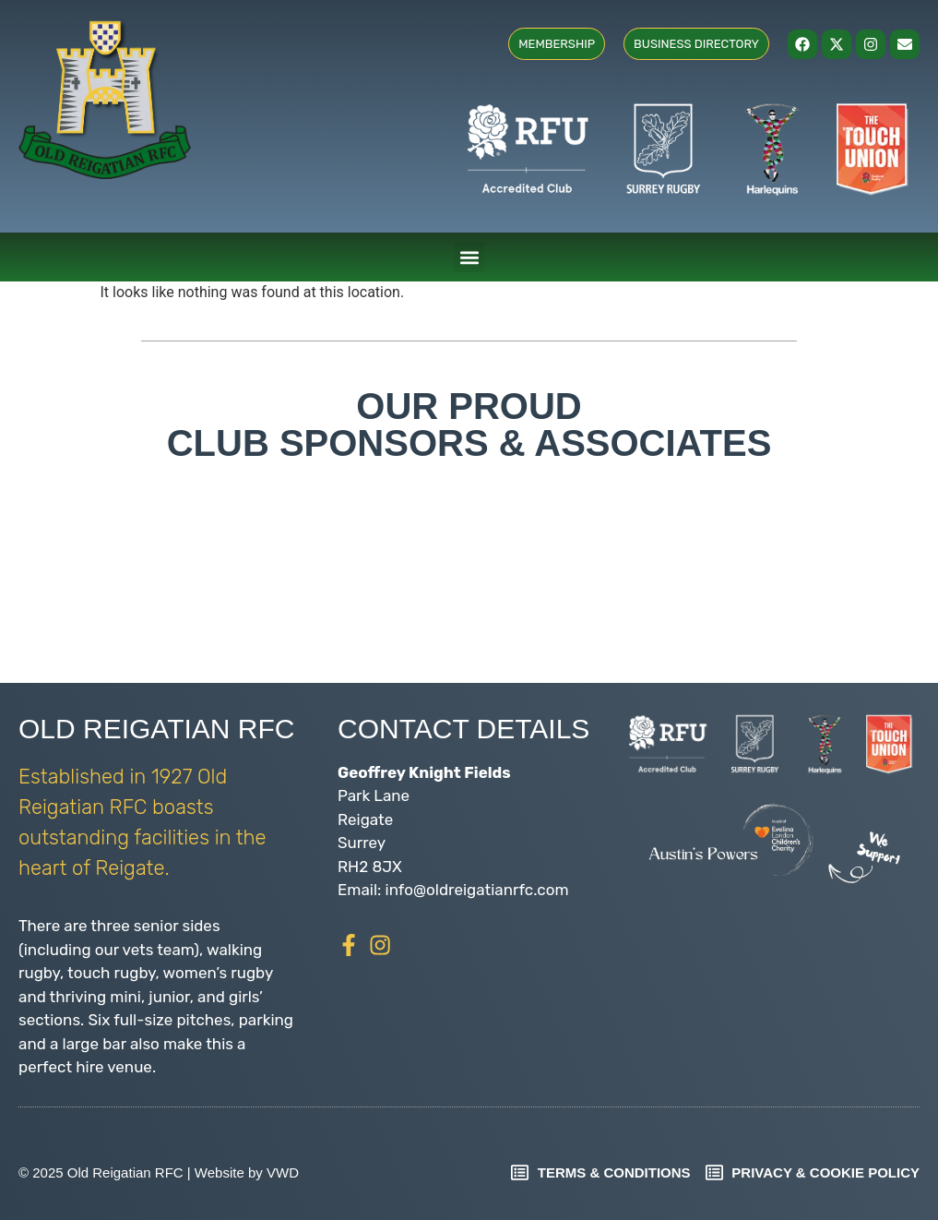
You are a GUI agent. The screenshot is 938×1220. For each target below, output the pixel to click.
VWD (283, 1172)
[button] (469, 257)
